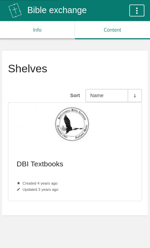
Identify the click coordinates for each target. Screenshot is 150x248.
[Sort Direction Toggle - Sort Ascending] (134, 96)
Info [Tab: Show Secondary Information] (37, 30)
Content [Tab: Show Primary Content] (112, 30)
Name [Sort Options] (96, 95)
